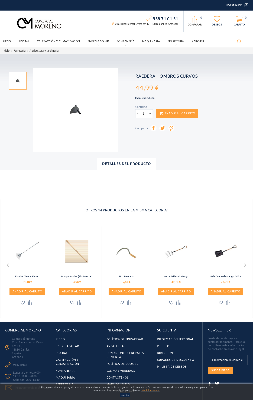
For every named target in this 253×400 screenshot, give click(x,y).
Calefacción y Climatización (58, 41)
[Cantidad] (143, 113)
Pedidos (163, 346)
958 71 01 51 (165, 19)
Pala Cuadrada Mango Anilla (225, 276)
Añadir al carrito (177, 113)
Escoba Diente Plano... (27, 276)
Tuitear (162, 128)
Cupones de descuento (175, 359)
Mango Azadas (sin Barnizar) (76, 276)
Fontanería (125, 41)
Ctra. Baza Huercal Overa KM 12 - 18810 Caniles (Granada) (146, 23)
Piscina (24, 41)
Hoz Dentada (126, 276)
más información (150, 390)
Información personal (175, 339)
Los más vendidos (120, 370)
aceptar (125, 395)
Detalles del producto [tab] (126, 164)
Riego (7, 41)
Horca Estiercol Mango (176, 276)
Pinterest (171, 128)
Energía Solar (98, 41)
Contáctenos (117, 377)
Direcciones (166, 352)
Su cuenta (166, 330)
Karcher (198, 41)
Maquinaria (151, 41)
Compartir (153, 128)
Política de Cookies (122, 363)
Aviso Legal (115, 346)
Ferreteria (176, 41)
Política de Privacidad (124, 339)
